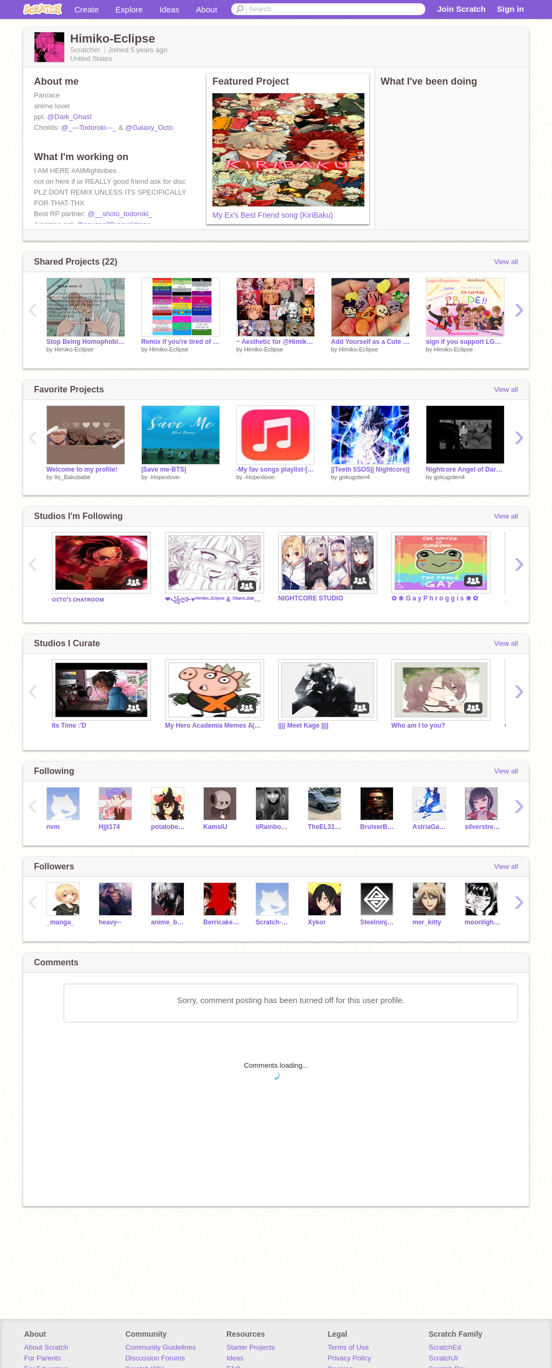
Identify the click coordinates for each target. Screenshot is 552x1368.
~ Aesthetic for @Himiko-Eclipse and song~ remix (275, 342)
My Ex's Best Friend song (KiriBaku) (272, 215)
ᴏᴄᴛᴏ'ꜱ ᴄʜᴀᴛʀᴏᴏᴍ (78, 599)
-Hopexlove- (165, 477)
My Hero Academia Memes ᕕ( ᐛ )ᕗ (213, 725)
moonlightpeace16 (483, 922)
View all (506, 262)
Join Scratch (461, 8)
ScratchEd (445, 1347)
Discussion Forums (155, 1358)
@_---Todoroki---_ (89, 127)
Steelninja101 (378, 922)
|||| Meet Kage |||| (303, 725)
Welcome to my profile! (82, 469)
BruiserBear (378, 827)
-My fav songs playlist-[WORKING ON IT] (275, 469)
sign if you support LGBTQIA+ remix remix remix (465, 342)
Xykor (317, 922)
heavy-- (110, 922)
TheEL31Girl (326, 827)
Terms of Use (348, 1347)
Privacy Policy (349, 1358)
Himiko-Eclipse (74, 349)
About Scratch (46, 1347)
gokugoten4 (354, 477)
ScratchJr (443, 1358)
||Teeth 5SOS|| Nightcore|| (370, 469)
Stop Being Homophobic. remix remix (85, 342)
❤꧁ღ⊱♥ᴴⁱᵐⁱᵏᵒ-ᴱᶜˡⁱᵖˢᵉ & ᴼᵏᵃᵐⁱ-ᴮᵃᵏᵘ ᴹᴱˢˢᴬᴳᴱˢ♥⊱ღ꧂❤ (213, 599)
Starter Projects (250, 1347)
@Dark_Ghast (69, 117)
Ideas (170, 9)
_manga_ (60, 922)
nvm (53, 827)
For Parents (42, 1358)
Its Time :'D (69, 725)
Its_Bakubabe (72, 477)
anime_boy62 (169, 922)
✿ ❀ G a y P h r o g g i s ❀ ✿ (434, 598)
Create (86, 9)
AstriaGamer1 (430, 827)
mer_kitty (426, 922)
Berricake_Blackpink (221, 922)
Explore (129, 9)
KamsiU (215, 827)
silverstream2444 (483, 827)
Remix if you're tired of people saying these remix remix (180, 342)
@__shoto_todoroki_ (119, 214)
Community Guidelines (160, 1347)
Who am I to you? (418, 725)
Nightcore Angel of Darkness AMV (465, 469)
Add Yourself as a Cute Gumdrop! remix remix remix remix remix (370, 342)
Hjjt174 (109, 827)
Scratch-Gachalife (274, 922)
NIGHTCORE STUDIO (310, 598)
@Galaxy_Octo (148, 127)
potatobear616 (169, 827)
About (206, 9)
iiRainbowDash (274, 827)
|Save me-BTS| (163, 469)
